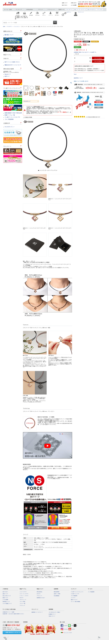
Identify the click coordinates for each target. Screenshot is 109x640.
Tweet (75, 74)
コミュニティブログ (66, 632)
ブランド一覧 (22, 603)
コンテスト (73, 597)
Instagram (64, 629)
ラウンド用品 (22, 601)
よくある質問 (73, 5)
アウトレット (51, 9)
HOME (4, 26)
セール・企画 (8, 9)
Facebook (64, 625)
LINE (70, 625)
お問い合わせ (73, 2)
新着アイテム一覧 (10, 115)
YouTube (72, 629)
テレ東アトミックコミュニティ (77, 591)
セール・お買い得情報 (75, 601)
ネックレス (16, 26)
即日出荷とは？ (27, 101)
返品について (5, 597)
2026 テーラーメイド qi (80, 9)
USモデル (21, 597)
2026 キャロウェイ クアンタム (95, 9)
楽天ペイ (7, 76)
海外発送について (6, 601)
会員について (64, 2)
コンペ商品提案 (91, 591)
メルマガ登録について (7, 603)
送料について (5, 593)
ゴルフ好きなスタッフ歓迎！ (55, 612)
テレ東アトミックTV (75, 593)
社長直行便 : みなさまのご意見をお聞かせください (13, 613)
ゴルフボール (69, 9)
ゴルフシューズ (23, 599)
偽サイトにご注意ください (12, 62)
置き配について (9, 34)
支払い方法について (7, 595)
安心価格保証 (56, 595)
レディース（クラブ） (24, 593)
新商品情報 (30, 9)
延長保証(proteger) (41, 597)
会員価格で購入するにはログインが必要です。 (85, 52)
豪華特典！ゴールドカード (37, 612)
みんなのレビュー (10, 126)
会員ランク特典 (57, 593)
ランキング (19, 9)
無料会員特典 (56, 591)
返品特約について (78, 78)
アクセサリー (10, 26)
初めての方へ (64, 5)
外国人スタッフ (52, 616)
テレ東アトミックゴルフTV (12, 117)
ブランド (40, 9)
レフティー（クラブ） (24, 595)
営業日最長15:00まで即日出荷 (13, 113)
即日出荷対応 (39, 591)
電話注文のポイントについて (13, 65)
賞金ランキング (74, 599)
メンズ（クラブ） (23, 591)
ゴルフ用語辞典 (9, 119)
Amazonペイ (8, 74)
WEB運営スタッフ (52, 614)
